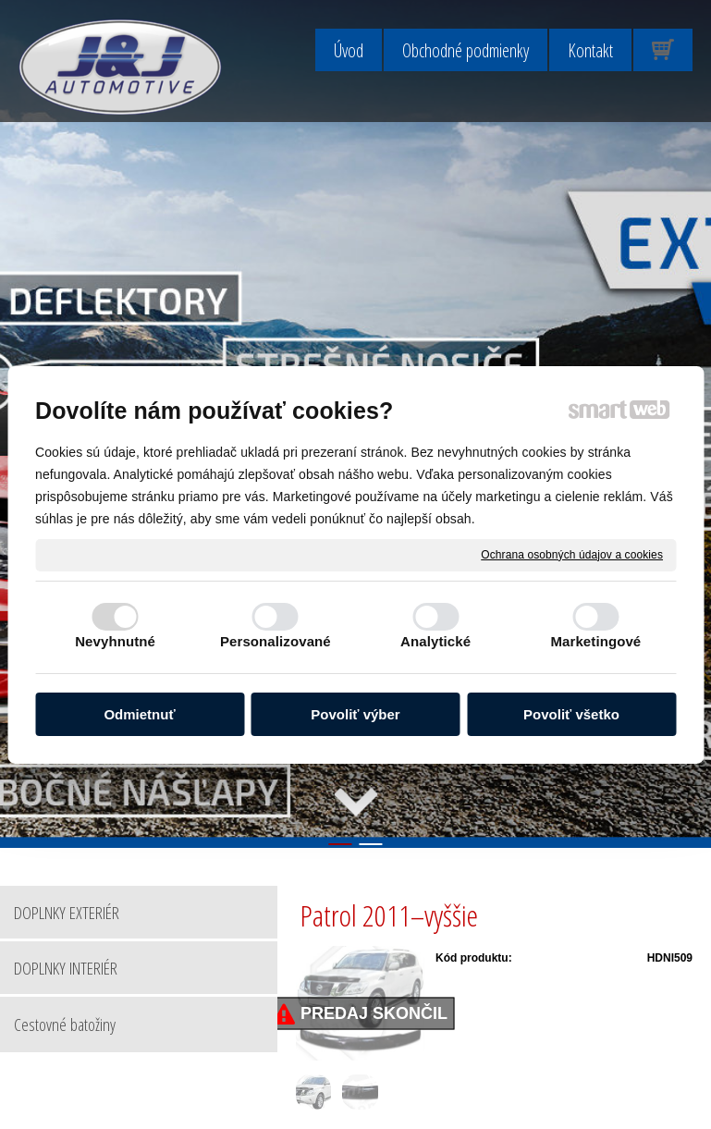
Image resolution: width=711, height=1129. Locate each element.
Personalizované (275, 641)
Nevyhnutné (115, 641)
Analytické (435, 641)
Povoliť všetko (571, 714)
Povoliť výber (355, 714)
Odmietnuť (139, 714)
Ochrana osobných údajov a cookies (572, 553)
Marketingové (595, 641)
